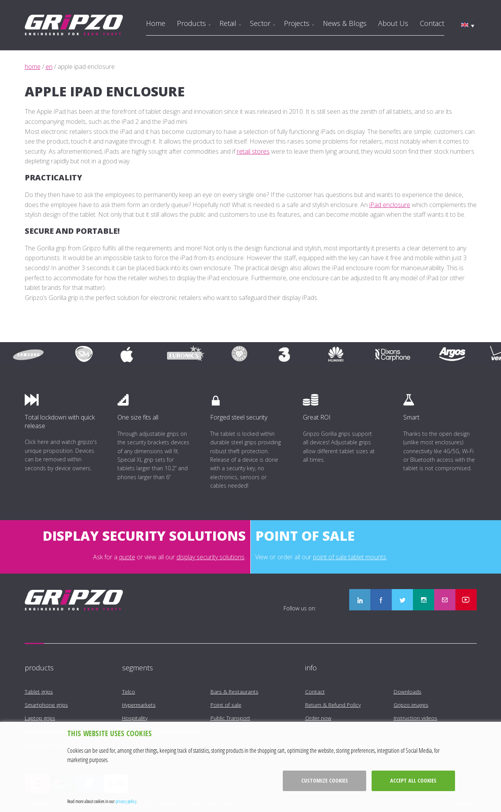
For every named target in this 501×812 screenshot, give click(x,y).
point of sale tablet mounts (349, 557)
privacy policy (125, 801)
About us (393, 23)
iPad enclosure (389, 204)
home (33, 66)
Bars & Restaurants (234, 691)
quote (127, 557)
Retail (227, 23)
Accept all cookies (413, 780)
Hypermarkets (139, 704)
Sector (260, 23)
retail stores (253, 151)
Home (155, 23)
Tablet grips (39, 691)
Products (191, 23)
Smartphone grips (46, 704)
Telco (128, 691)
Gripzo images (411, 704)
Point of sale (226, 704)
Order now (318, 717)
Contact (432, 23)
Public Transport (230, 717)
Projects (296, 23)
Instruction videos (415, 717)
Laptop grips (40, 717)
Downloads (407, 691)
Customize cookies (324, 780)
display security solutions (211, 557)
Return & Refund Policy (333, 704)
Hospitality (135, 717)
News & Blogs (345, 23)
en (49, 66)
